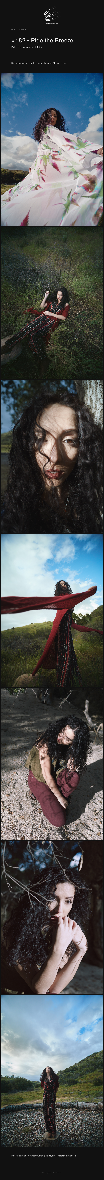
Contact (22, 30)
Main (13, 30)
